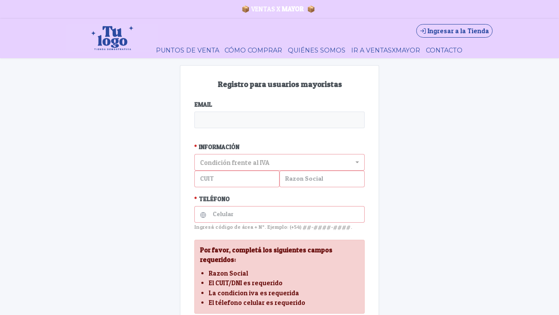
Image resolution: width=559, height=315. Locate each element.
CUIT (207, 178)
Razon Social (304, 178)
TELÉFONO (212, 199)
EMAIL (203, 104)
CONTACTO (444, 50)
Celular (223, 214)
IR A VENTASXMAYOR (385, 50)
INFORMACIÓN (216, 146)
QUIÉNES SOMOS (316, 50)
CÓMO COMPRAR (253, 50)
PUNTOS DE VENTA (187, 50)
